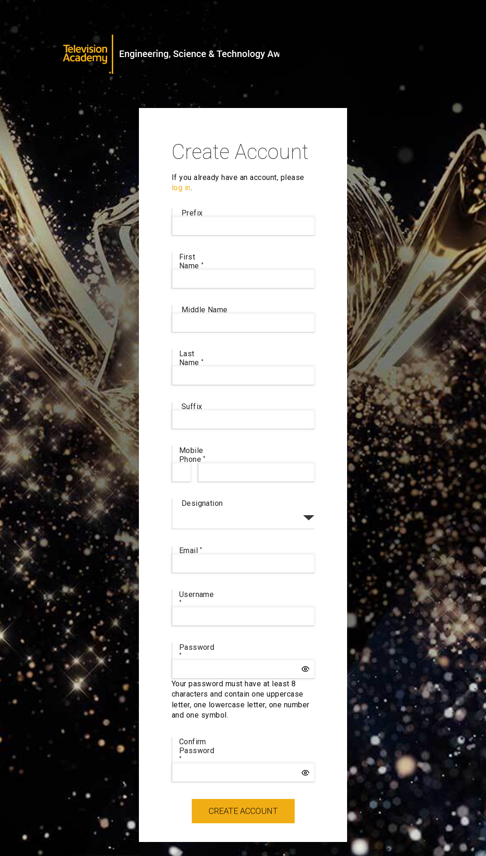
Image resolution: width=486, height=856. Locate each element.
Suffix (192, 406)
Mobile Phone (192, 455)
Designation (202, 503)
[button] (305, 669)
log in (181, 187)
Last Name (191, 358)
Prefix (192, 213)
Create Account (243, 811)
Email (191, 550)
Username (196, 597)
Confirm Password (197, 749)
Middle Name (204, 309)
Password (197, 650)
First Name (191, 261)
